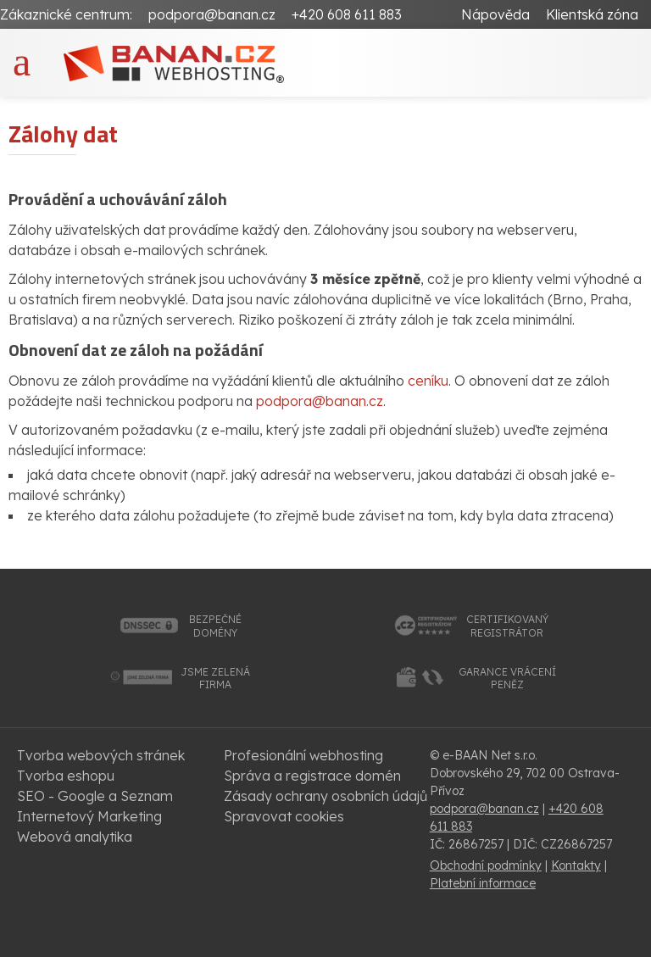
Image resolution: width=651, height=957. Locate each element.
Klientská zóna (592, 14)
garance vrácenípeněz (507, 678)
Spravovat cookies (284, 816)
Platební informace (483, 883)
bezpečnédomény (215, 626)
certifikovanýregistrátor (507, 626)
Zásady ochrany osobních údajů (325, 795)
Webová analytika (74, 836)
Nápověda (495, 14)
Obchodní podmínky (486, 865)
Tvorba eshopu (65, 775)
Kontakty (576, 865)
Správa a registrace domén (312, 775)
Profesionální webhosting (303, 755)
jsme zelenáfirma (215, 678)
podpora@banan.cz (211, 14)
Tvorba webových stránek (101, 755)
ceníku (428, 380)
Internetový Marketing (89, 816)
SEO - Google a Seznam (95, 795)
